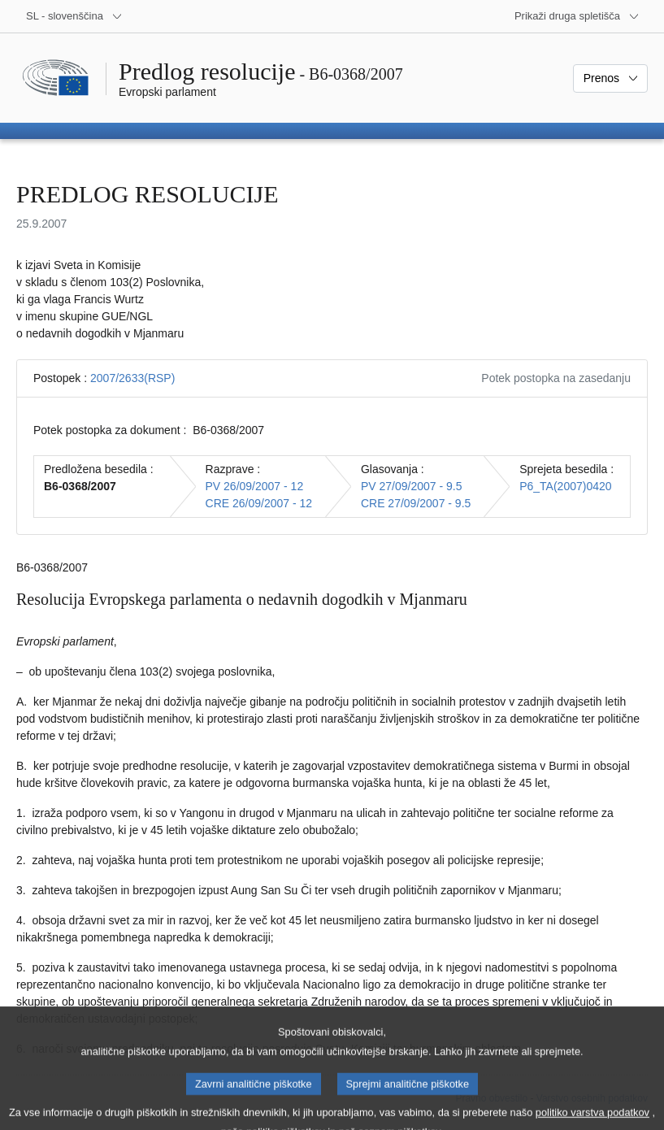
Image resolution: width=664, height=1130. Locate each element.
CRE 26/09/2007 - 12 (259, 503)
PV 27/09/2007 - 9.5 (411, 486)
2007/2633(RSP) (132, 378)
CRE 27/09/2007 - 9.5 (416, 503)
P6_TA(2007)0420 (565, 486)
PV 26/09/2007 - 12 (255, 486)
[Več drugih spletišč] (577, 16)
